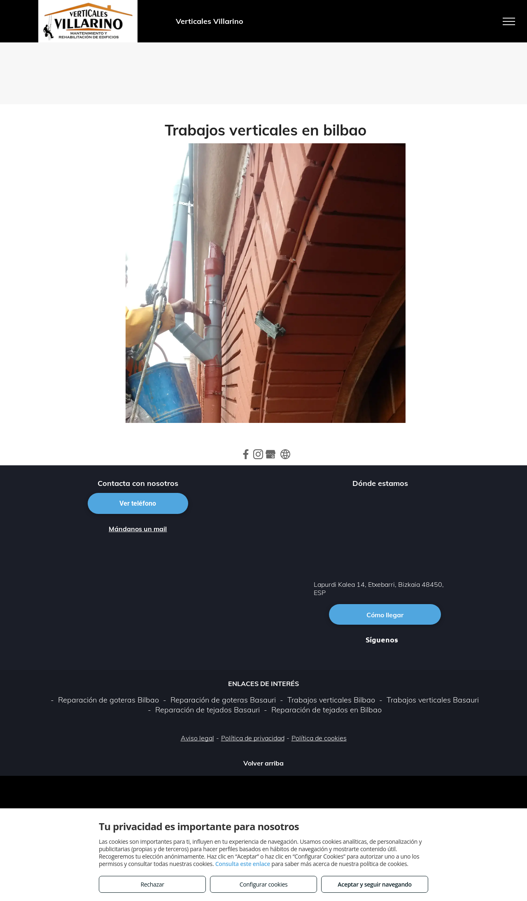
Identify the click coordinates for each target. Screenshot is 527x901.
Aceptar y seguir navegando (374, 884)
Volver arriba (263, 763)
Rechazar (152, 884)
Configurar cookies (264, 884)
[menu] (509, 21)
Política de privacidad (252, 738)
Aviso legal (197, 738)
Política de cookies (319, 738)
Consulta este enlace (242, 864)
